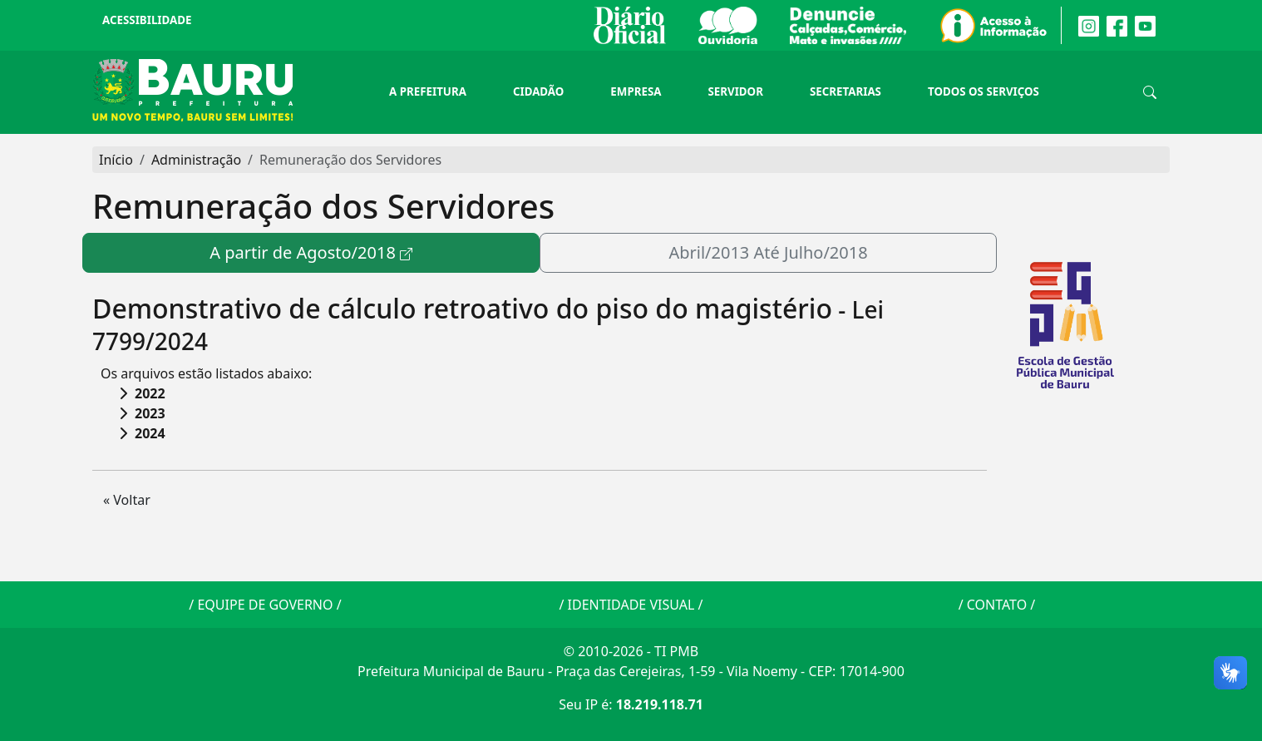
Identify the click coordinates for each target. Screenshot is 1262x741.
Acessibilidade (146, 19)
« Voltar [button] (126, 500)
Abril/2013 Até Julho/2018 (767, 252)
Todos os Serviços (983, 91)
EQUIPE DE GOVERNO (265, 604)
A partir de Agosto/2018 (303, 252)
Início (116, 160)
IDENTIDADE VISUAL (631, 604)
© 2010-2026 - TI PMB (631, 651)
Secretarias (845, 91)
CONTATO (997, 604)
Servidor (734, 91)
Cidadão (538, 91)
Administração (196, 160)
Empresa (635, 91)
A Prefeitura (427, 91)
